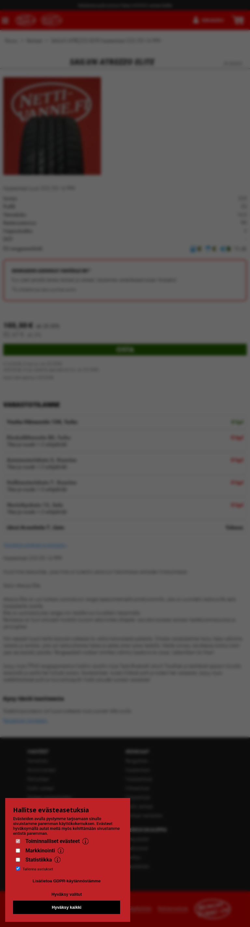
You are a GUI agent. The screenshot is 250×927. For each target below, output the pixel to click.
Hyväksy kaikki (66, 907)
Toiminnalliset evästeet (52, 841)
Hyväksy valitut (66, 894)
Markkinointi (40, 850)
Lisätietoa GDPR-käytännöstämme (67, 880)
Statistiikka (38, 860)
